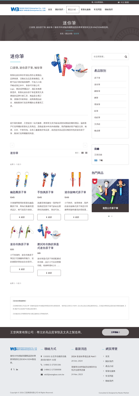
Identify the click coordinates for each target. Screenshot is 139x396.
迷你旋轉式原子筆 (75, 192)
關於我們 (62, 9)
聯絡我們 (111, 9)
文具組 (97, 124)
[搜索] (92, 2)
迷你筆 (76, 33)
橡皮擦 (97, 130)
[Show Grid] (82, 152)
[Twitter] (14, 368)
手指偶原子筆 (45, 192)
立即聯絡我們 (43, 314)
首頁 (53, 9)
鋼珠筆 (97, 91)
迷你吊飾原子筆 (19, 244)
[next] (85, 145)
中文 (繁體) (125, 2)
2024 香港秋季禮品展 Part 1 (83, 355)
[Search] (105, 2)
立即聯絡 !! (115, 332)
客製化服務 (88, 9)
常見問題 (100, 9)
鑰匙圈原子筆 (18, 192)
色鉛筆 (97, 117)
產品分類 (68, 33)
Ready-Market (123, 392)
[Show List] (86, 152)
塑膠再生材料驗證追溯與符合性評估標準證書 (84, 368)
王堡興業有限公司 (31, 392)
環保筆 (97, 104)
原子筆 (97, 78)
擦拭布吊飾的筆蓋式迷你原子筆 (48, 246)
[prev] (12, 145)
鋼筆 (96, 97)
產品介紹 (75, 9)
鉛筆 (96, 111)
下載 (98, 160)
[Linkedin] (17, 368)
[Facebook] (11, 368)
